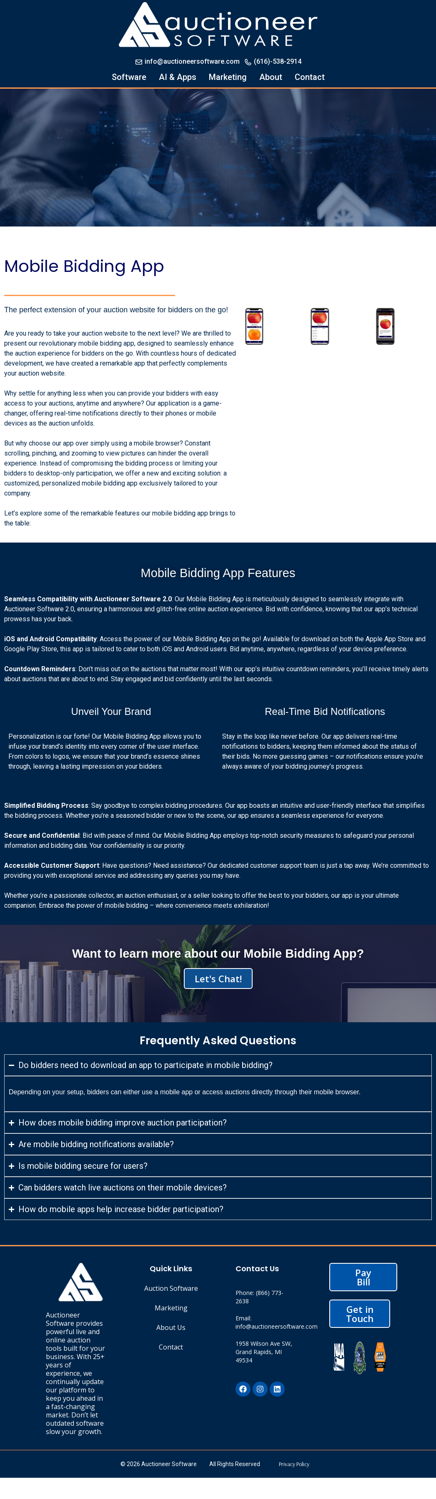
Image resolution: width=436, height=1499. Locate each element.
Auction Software (171, 1288)
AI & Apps (177, 77)
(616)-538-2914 (272, 61)
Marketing (228, 77)
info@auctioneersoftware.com (187, 61)
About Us (170, 1327)
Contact (310, 77)
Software (129, 77)
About (270, 77)
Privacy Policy (294, 1464)
